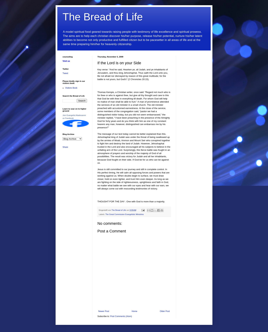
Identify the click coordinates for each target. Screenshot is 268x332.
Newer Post (103, 311)
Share (65, 147)
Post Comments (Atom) (121, 316)
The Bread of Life (103, 17)
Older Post (165, 311)
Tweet (65, 73)
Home (134, 311)
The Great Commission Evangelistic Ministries (124, 214)
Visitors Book (71, 88)
